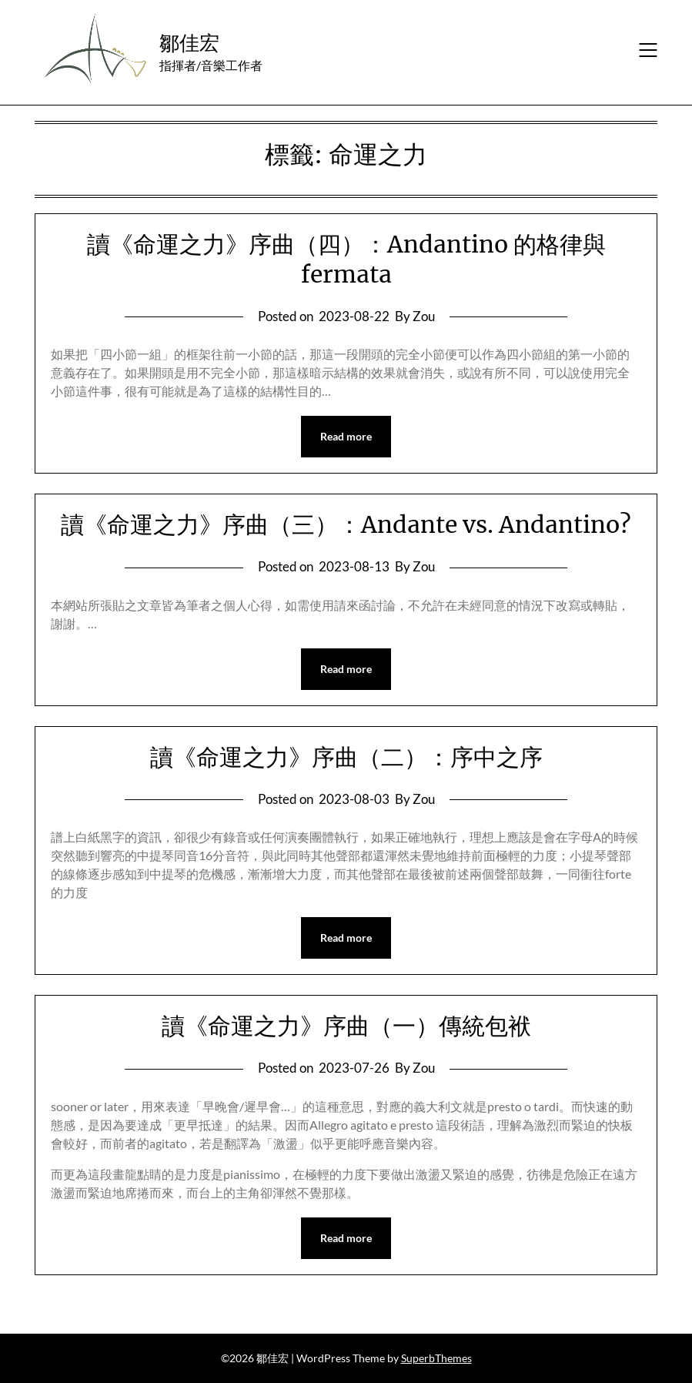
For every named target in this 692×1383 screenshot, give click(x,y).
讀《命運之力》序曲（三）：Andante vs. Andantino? (346, 524)
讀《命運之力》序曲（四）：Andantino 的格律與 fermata (346, 259)
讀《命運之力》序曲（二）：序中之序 (346, 757)
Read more (346, 436)
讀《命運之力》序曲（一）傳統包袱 (346, 1025)
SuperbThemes (436, 1358)
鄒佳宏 (189, 42)
